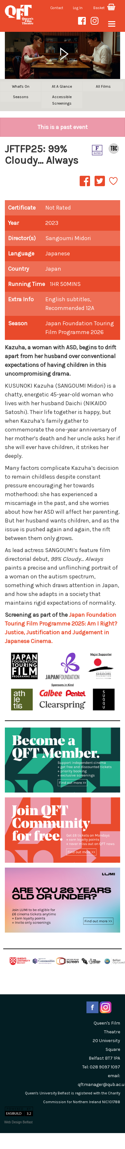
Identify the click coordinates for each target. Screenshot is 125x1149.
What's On (20, 86)
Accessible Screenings (62, 100)
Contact (57, 8)
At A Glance (62, 86)
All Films (103, 86)
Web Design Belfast (18, 1122)
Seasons (20, 97)
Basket (104, 8)
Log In (78, 8)
